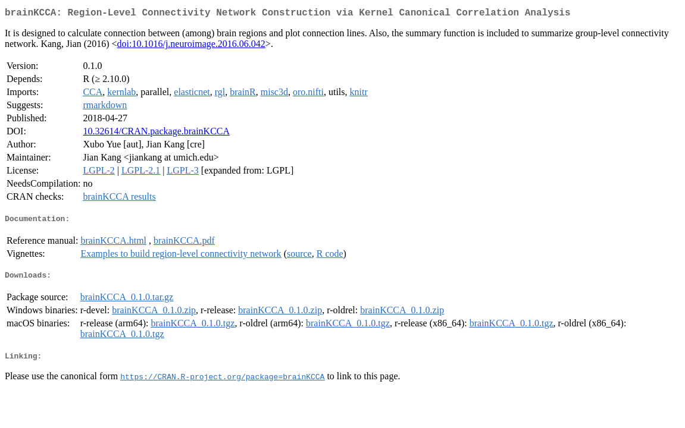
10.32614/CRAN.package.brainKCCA (156, 133)
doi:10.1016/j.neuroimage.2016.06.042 (191, 46)
